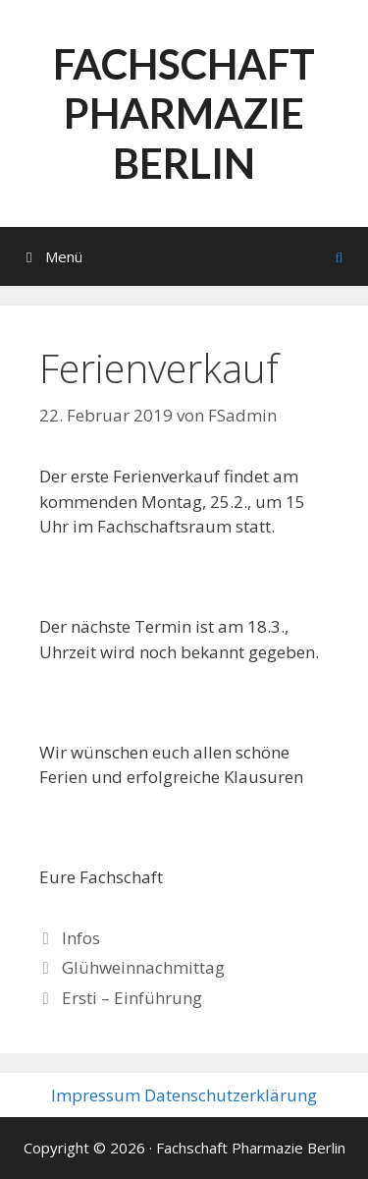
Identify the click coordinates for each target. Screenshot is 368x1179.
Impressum (95, 1095)
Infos (81, 937)
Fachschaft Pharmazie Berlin (184, 113)
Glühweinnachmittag (143, 967)
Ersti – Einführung (132, 997)
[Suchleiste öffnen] (339, 256)
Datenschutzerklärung (230, 1095)
